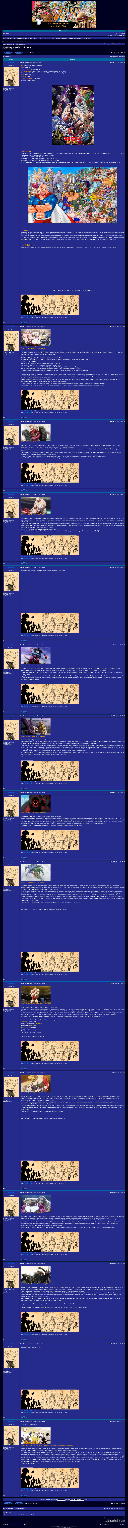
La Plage (15, 44)
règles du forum (27, 317)
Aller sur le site (64, 31)
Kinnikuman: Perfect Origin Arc (16, 47)
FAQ (116, 33)
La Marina (22, 44)
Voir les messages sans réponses (10, 41)
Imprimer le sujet (7, 56)
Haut (4, 322)
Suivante (123, 52)
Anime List (32, 315)
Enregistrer (88, 38)
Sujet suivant (122, 56)
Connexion (6, 33)
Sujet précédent (114, 56)
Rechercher (122, 33)
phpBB (57, 1526)
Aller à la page (114, 52)
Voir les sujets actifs (24, 41)
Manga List (24, 315)
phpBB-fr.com (67, 1527)
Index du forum (7, 44)
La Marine (11, 48)
